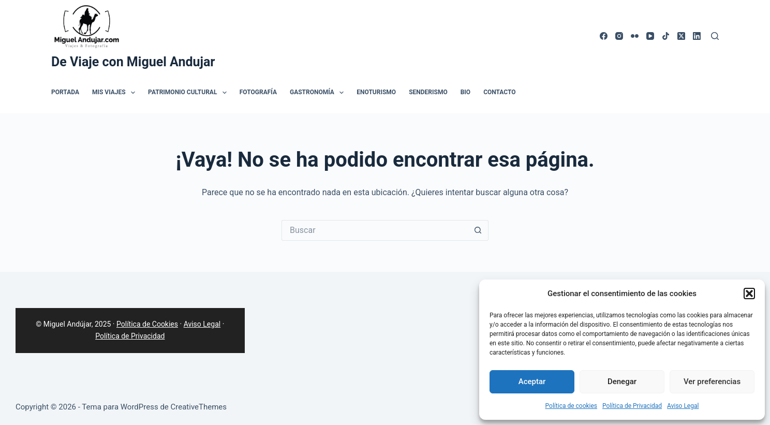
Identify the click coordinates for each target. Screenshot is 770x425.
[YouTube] (650, 36)
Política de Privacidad (632, 405)
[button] (749, 293)
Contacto (499, 92)
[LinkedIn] (697, 36)
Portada (65, 92)
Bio (465, 92)
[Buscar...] (375, 230)
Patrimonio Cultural (189, 92)
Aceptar (532, 381)
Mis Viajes (115, 92)
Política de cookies (571, 405)
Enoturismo (376, 92)
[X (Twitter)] (681, 36)
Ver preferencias (712, 381)
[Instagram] (619, 36)
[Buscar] (715, 36)
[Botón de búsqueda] (478, 230)
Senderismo (428, 92)
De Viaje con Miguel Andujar (133, 61)
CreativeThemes (199, 407)
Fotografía (258, 92)
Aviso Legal (683, 405)
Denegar (622, 381)
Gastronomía (319, 92)
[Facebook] (604, 36)
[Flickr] (635, 36)
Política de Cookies (147, 324)
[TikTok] (666, 36)
